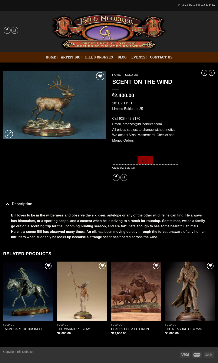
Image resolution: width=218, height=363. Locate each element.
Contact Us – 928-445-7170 (196, 5)
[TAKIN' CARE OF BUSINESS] (28, 291)
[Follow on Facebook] (7, 30)
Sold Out (132, 74)
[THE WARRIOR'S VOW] (82, 291)
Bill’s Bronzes (99, 57)
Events (138, 57)
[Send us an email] (14, 30)
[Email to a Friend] (123, 177)
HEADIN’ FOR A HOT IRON (130, 329)
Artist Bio (70, 57)
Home (51, 57)
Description (17, 203)
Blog (122, 57)
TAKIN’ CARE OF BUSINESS (23, 329)
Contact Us (161, 57)
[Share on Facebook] (116, 177)
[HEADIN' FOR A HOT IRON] (136, 291)
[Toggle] (7, 203)
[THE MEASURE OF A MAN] (190, 291)
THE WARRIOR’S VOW (73, 329)
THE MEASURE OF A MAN (183, 329)
